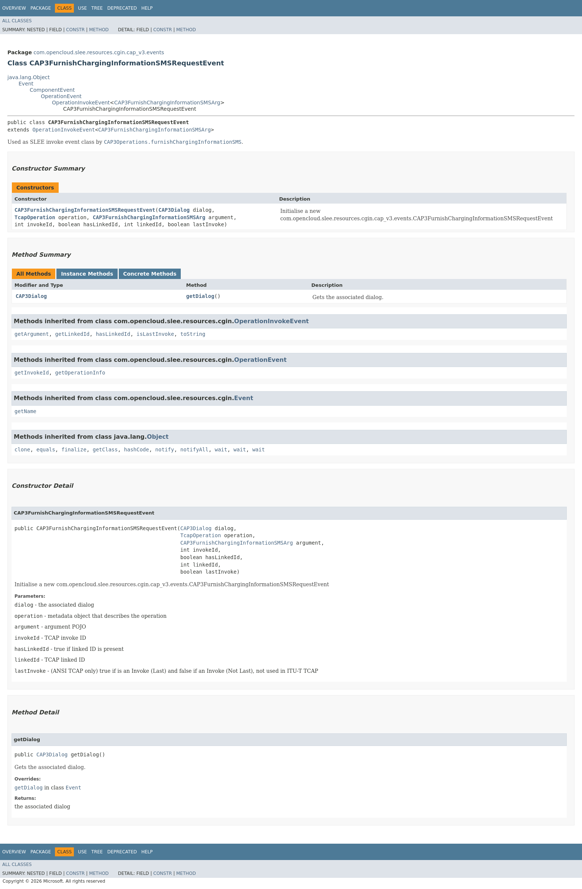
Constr (75, 29)
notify (164, 449)
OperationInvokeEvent (81, 103)
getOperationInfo (80, 373)
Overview (14, 8)
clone (22, 449)
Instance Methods (87, 274)
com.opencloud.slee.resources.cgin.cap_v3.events (98, 52)
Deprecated (122, 8)
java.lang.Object (28, 77)
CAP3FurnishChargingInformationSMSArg (167, 103)
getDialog (200, 296)
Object (158, 436)
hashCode (136, 449)
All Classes (17, 20)
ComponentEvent (52, 90)
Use (82, 8)
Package (40, 8)
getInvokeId (31, 373)
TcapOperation (34, 217)
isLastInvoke (155, 334)
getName (25, 411)
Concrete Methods (150, 274)
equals (45, 449)
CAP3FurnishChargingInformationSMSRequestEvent (84, 210)
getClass (105, 449)
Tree (97, 8)
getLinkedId (72, 334)
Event (26, 84)
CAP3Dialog (174, 210)
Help (147, 8)
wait (221, 449)
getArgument (31, 334)
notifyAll (194, 449)
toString (192, 334)
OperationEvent (61, 96)
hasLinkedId (113, 334)
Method (99, 29)
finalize (73, 449)
